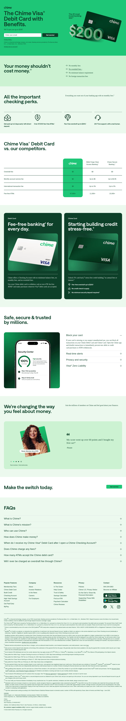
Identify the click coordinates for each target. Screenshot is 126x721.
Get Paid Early (9, 603)
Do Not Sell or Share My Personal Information (87, 594)
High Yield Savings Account (10, 600)
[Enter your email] (22, 35)
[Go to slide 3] (18, 461)
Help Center (58, 590)
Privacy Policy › (8, 39)
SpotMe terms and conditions (29, 642)
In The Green (58, 587)
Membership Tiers (10, 587)
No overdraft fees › (75, 69)
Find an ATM (58, 598)
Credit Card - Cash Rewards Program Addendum (22, 671)
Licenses (6, 693)
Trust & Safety (59, 592)
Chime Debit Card (10, 590)
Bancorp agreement (51, 674)
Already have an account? (11, 46)
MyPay (6, 606)
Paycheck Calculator (61, 601)
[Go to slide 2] (16, 461)
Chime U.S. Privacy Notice (88, 590)
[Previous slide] (11, 461)
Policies (81, 587)
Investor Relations (35, 590)
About (31, 587)
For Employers (34, 598)
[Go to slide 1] (14, 461)
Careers (31, 595)
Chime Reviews (59, 604)
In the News (33, 592)
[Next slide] (21, 461)
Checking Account (10, 595)
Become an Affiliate (110, 590)
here (87, 645)
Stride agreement (62, 674)
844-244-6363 (108, 587)
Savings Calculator (60, 595)
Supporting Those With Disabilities (86, 599)
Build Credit (8, 592)
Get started (50, 35)
